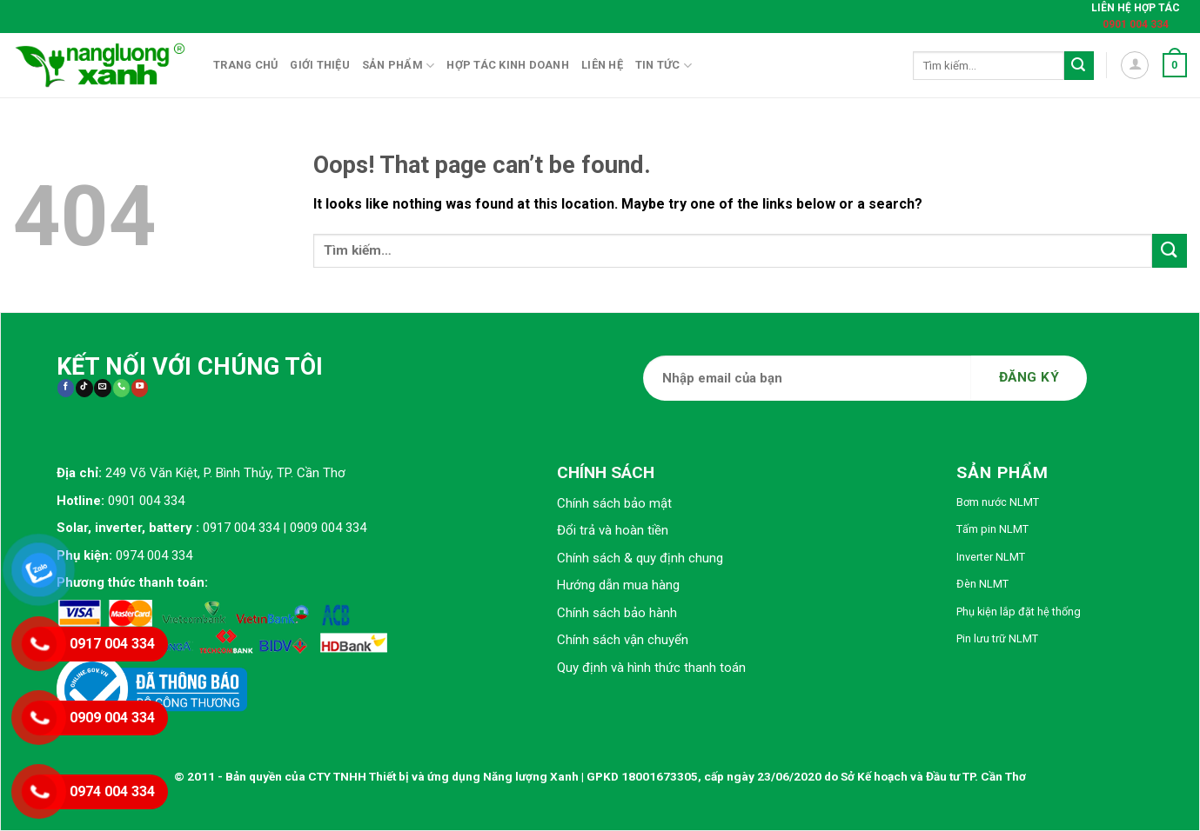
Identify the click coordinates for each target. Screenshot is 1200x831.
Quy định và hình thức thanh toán (651, 667)
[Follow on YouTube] (139, 388)
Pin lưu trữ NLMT (997, 638)
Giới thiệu (320, 64)
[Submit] (1079, 66)
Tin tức (663, 65)
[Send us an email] (102, 388)
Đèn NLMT (982, 583)
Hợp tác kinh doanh (507, 64)
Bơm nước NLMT (997, 502)
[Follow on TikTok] (84, 388)
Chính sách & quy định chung (640, 558)
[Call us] (121, 388)
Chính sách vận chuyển (622, 640)
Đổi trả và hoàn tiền (612, 530)
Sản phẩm (398, 65)
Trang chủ (245, 64)
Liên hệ (602, 64)
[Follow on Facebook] (65, 388)
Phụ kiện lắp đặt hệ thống (1018, 611)
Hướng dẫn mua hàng (618, 585)
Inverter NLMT (990, 556)
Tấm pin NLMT (992, 528)
